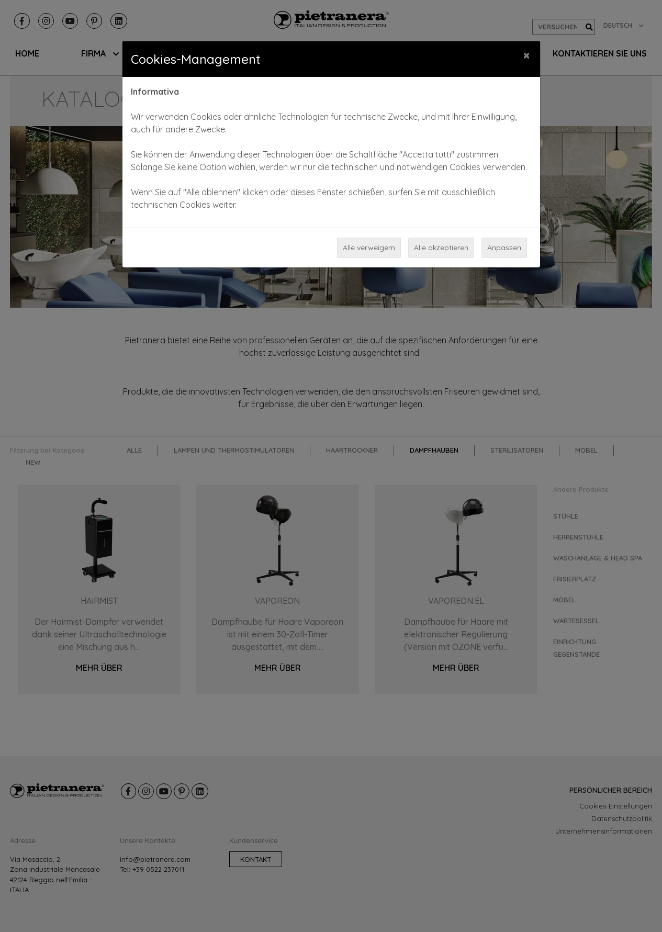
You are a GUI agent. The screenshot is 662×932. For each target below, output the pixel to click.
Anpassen (504, 247)
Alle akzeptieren (441, 247)
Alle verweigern (369, 247)
